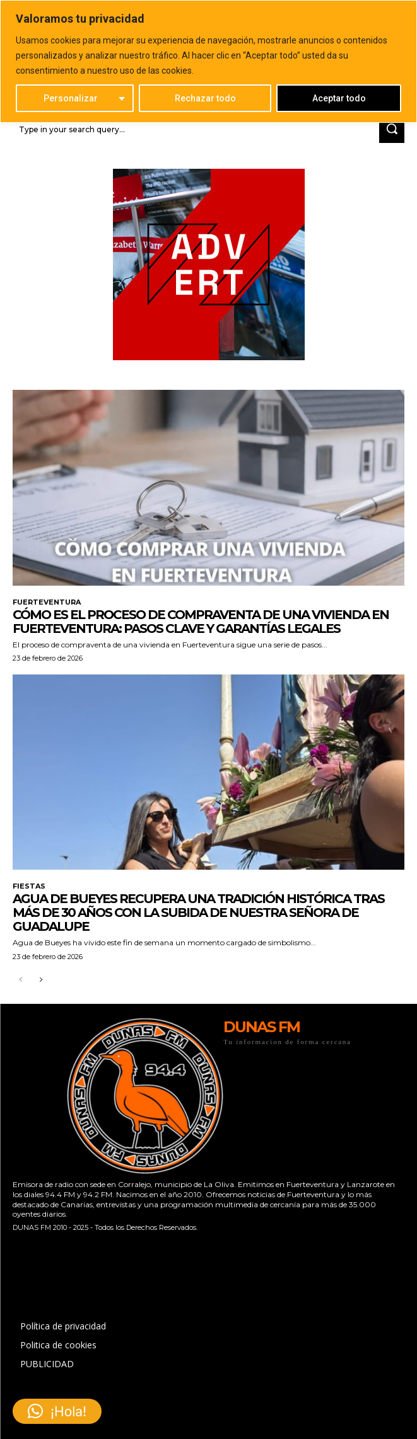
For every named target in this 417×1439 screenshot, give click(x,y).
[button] (57, 1411)
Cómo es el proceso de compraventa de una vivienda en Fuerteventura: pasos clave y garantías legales (201, 621)
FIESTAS (29, 886)
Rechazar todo (205, 98)
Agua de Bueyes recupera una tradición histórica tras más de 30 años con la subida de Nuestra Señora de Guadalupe (198, 912)
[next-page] (41, 980)
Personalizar (71, 98)
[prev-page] (20, 980)
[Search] (391, 129)
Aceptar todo (339, 98)
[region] (208, 61)
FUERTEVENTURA (47, 602)
